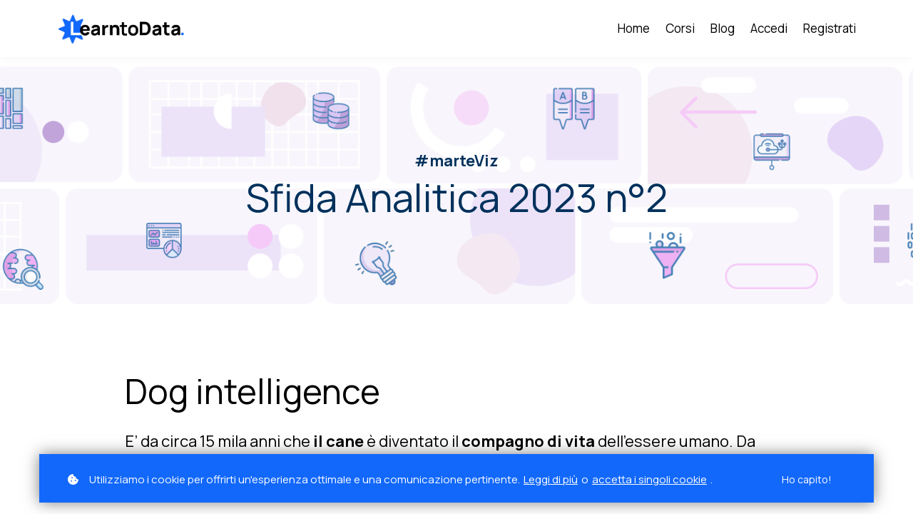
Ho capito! (807, 479)
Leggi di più (551, 479)
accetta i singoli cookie (649, 479)
